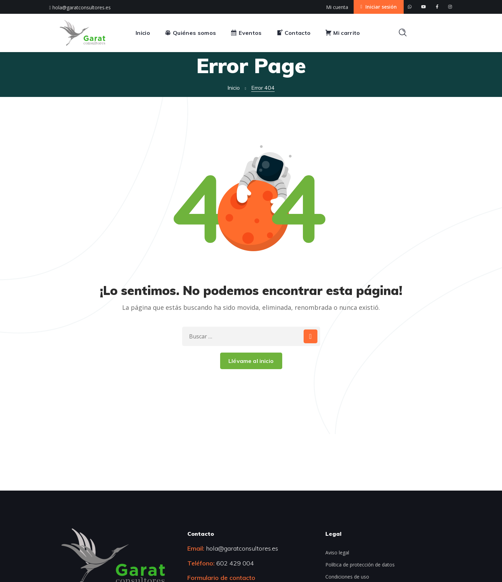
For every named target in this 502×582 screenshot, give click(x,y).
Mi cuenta (337, 7)
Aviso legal (337, 552)
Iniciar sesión (379, 6)
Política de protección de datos (360, 564)
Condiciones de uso (347, 576)
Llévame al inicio (251, 360)
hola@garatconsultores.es (80, 7)
